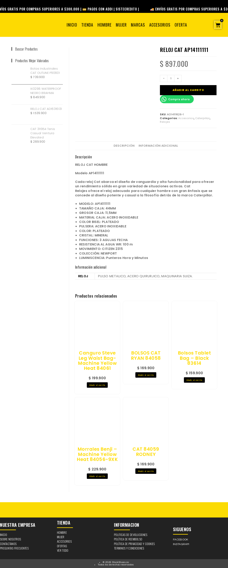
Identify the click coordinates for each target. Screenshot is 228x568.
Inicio (72, 25)
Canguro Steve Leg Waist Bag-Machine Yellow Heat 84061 (97, 360)
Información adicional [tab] (158, 146)
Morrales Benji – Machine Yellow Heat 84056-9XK (97, 454)
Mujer (121, 25)
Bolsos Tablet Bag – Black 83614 (194, 358)
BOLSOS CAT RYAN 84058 (146, 355)
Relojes (165, 122)
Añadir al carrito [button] (97, 385)
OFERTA (181, 25)
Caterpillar (202, 118)
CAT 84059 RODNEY (146, 452)
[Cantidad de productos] (170, 78)
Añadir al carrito (188, 90)
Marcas (138, 25)
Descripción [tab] (124, 146)
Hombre (104, 25)
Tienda (87, 25)
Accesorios (159, 25)
